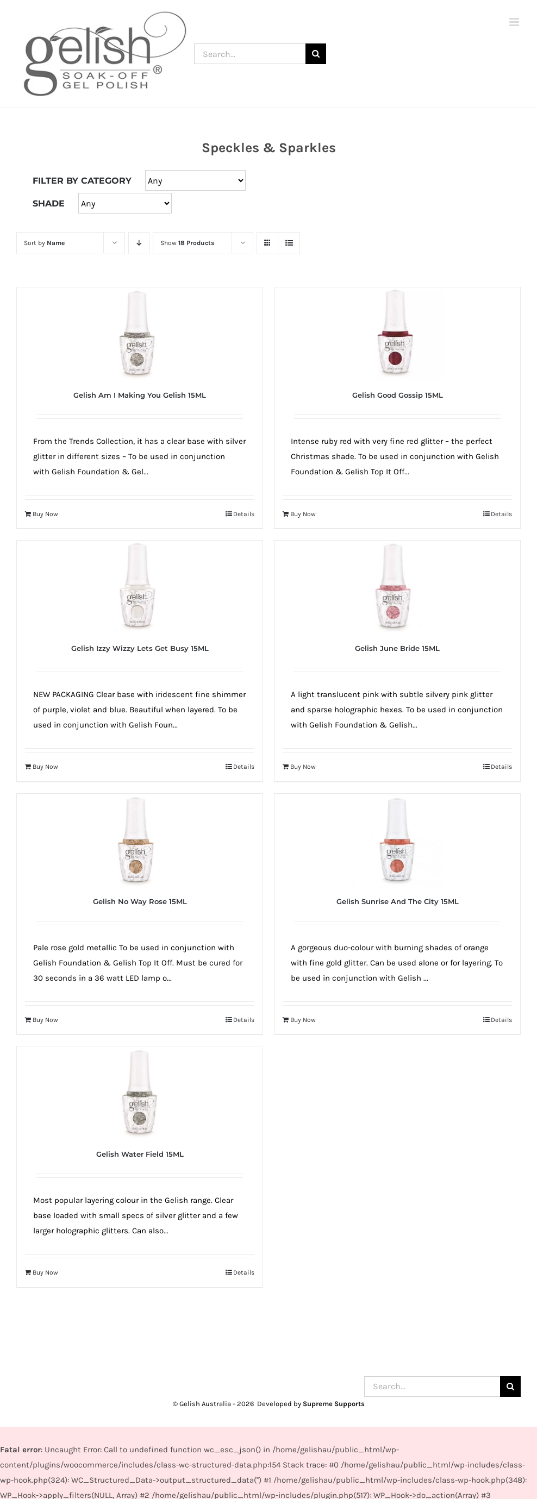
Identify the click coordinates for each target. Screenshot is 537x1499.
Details (243, 514)
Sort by (44, 243)
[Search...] (249, 53)
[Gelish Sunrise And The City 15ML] (397, 840)
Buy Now (45, 514)
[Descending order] (138, 243)
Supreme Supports (334, 1404)
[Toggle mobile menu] (515, 22)
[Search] (315, 53)
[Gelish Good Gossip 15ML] (397, 333)
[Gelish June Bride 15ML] (397, 587)
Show (187, 243)
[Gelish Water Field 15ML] (140, 1092)
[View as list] (288, 243)
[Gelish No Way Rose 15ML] (140, 840)
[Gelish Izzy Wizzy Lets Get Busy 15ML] (140, 587)
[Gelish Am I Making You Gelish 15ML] (140, 333)
